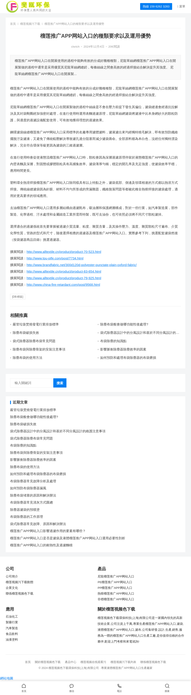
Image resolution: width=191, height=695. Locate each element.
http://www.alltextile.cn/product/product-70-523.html (64, 252)
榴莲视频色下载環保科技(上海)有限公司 (73, 668)
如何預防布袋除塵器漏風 (28, 488)
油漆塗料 (12, 639)
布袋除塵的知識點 (113, 341)
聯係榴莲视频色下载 (19, 593)
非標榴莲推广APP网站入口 (116, 599)
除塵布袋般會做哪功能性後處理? (124, 324)
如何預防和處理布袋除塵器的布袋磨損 (128, 357)
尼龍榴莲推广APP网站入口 (116, 576)
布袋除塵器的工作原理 (26, 516)
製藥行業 (12, 622)
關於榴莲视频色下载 (48, 662)
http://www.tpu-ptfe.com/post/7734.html (55, 258)
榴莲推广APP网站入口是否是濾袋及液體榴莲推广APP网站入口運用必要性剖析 (67, 538)
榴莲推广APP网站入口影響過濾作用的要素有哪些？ (48, 531)
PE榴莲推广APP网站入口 (115, 582)
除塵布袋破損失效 (26, 332)
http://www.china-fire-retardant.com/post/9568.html (63, 284)
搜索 (60, 383)
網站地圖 (6, 678)
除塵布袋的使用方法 (27, 357)
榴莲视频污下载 (30, 23)
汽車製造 (12, 628)
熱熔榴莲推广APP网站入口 (116, 593)
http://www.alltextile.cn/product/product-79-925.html (64, 278)
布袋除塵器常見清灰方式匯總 (31, 502)
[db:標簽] (17, 296)
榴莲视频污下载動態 (19, 582)
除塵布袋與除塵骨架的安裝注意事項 (39, 349)
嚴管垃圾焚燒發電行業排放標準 (36, 324)
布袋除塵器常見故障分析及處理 (33, 481)
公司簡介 (12, 576)
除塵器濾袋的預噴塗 (25, 509)
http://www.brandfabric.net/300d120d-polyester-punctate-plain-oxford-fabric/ (82, 265)
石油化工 (12, 616)
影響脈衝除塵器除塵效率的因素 (123, 349)
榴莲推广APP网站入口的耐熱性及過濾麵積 (41, 545)
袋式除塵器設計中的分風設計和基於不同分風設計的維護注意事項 (57, 431)
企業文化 (12, 588)
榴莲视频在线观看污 (93, 662)
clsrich (75, 46)
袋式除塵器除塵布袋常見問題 (34, 341)
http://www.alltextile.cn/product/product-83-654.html (64, 271)
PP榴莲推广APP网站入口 (115, 588)
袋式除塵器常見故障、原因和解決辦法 (38, 524)
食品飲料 (12, 634)
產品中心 (70, 662)
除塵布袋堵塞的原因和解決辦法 (33, 495)
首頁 (13, 23)
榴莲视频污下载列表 (123, 662)
